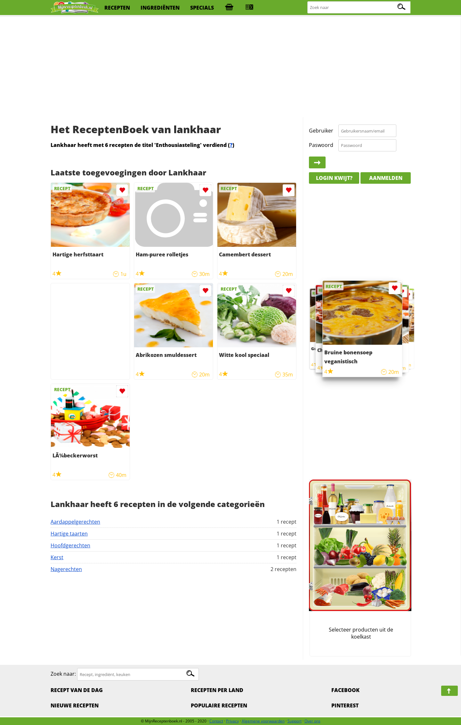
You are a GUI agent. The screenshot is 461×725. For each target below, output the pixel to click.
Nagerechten (66, 569)
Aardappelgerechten (75, 521)
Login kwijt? (334, 177)
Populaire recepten (219, 705)
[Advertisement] (230, 67)
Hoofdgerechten (70, 545)
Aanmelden (385, 177)
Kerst (57, 557)
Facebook (345, 690)
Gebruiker (321, 130)
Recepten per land (217, 690)
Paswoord (321, 145)
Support (294, 721)
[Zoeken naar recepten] (359, 7)
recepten (117, 7)
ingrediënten (160, 7)
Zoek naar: (63, 674)
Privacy (232, 721)
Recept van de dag (77, 690)
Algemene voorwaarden (263, 721)
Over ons (312, 721)
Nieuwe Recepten (75, 705)
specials (202, 7)
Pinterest (345, 705)
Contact (216, 721)
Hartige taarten (69, 533)
